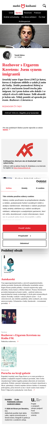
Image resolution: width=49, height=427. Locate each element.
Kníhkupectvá (24, 21)
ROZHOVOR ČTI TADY (12, 106)
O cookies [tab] (40, 188)
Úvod (11, 13)
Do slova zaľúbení (29, 17)
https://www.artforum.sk (22, 168)
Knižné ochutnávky (11, 17)
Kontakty (8, 399)
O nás (17, 399)
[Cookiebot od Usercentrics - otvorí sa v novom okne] (36, 181)
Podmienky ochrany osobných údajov (15, 403)
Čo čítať (42, 17)
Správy (18, 13)
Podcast (37, 13)
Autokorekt (8, 279)
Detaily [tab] (24, 188)
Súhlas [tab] (9, 188)
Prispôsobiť (24, 236)
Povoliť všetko (24, 228)
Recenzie (28, 13)
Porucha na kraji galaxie (16, 373)
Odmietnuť (24, 243)
